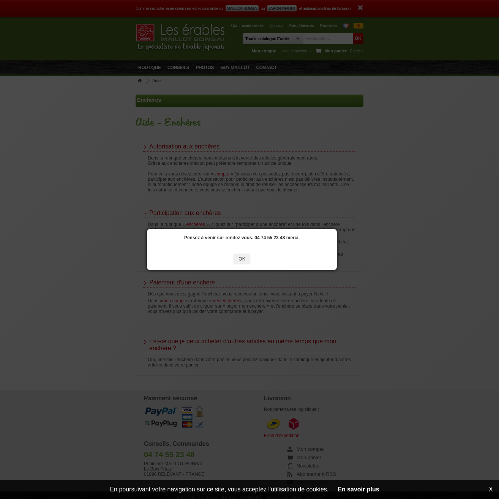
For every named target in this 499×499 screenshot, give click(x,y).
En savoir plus (358, 489)
